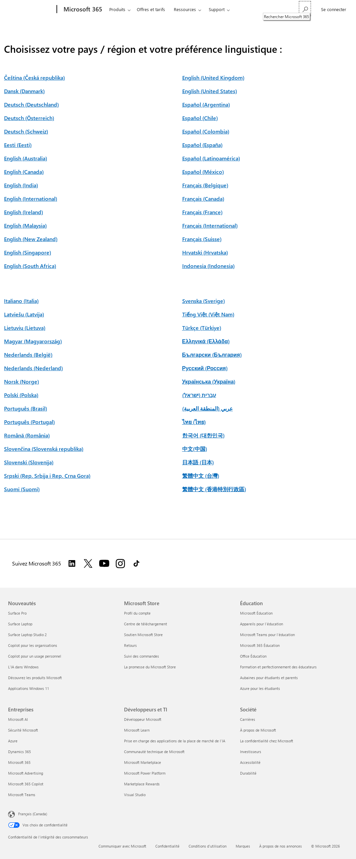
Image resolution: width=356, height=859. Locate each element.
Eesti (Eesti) (18, 144)
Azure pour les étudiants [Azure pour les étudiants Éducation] (260, 688)
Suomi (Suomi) (22, 489)
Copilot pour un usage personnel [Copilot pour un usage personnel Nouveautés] (34, 656)
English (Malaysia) (25, 225)
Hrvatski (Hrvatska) (205, 252)
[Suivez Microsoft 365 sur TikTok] (136, 563)
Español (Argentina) (206, 104)
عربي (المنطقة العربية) (207, 408)
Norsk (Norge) (21, 381)
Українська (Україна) (209, 381)
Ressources (185, 9)
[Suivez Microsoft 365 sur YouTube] (104, 563)
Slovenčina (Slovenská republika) (43, 448)
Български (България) (212, 354)
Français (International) (210, 225)
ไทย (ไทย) (194, 421)
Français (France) (202, 212)
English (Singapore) (27, 252)
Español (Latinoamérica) (211, 158)
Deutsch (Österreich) (29, 117)
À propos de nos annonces (280, 846)
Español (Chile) (200, 117)
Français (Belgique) (205, 185)
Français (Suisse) (202, 238)
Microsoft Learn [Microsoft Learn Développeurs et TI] (137, 730)
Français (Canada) (203, 198)
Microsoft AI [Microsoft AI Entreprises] (18, 719)
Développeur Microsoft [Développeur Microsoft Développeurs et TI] (142, 719)
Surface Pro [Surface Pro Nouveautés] (17, 613)
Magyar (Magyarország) (33, 341)
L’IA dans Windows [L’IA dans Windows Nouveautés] (23, 666)
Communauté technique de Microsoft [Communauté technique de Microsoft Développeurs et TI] (154, 751)
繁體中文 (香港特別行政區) (214, 489)
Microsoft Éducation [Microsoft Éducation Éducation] (256, 613)
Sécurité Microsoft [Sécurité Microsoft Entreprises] (23, 730)
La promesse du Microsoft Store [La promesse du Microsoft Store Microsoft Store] (150, 666)
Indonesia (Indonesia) (208, 265)
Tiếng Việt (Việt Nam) (208, 314)
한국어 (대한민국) (203, 435)
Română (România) (27, 435)
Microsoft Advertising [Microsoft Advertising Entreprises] (25, 773)
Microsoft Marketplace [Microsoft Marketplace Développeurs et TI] (142, 762)
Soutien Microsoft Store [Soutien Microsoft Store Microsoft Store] (143, 634)
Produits (117, 9)
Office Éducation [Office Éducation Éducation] (253, 656)
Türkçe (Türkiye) (201, 327)
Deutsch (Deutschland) (31, 104)
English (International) (30, 198)
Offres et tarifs (151, 9)
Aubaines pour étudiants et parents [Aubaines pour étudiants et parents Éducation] (269, 677)
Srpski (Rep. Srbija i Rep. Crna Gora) (47, 475)
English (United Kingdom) (213, 77)
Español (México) (203, 171)
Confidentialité (167, 846)
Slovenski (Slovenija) (28, 462)
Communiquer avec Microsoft (122, 846)
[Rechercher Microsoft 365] (305, 8)
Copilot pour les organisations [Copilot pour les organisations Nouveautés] (32, 645)
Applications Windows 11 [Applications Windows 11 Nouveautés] (28, 688)
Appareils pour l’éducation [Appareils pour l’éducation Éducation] (261, 623)
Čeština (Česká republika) (34, 77)
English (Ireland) (23, 212)
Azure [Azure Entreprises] (12, 740)
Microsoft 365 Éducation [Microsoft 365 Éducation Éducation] (260, 645)
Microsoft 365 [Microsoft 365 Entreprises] (19, 762)
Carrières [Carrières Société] (247, 719)
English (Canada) (24, 171)
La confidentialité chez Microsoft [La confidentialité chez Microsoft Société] (266, 740)
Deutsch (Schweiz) (26, 131)
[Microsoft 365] (82, 9)
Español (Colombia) (205, 131)
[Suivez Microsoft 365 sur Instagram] (120, 563)
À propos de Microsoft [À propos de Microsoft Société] (258, 730)
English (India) (21, 185)
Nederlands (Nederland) (33, 368)
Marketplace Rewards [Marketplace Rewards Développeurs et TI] (142, 783)
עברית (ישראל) (199, 394)
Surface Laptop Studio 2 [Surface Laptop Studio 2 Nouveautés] (27, 634)
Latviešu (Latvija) (24, 314)
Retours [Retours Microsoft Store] (130, 645)
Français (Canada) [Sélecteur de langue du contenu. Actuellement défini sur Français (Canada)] (32, 813)
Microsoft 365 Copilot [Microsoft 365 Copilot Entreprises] (25, 783)
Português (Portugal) (29, 421)
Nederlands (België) (28, 354)
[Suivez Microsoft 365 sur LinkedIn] (72, 563)
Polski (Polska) (21, 394)
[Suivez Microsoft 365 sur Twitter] (88, 563)
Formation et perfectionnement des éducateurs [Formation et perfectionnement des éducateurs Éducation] (278, 666)
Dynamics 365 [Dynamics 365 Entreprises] (19, 751)
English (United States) (209, 90)
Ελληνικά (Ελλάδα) (206, 341)
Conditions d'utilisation (208, 846)
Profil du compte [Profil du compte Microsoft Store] (137, 613)
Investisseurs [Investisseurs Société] (250, 751)
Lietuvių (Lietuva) (24, 327)
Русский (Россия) (205, 368)
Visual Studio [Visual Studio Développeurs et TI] (135, 794)
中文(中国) (194, 448)
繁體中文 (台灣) (200, 475)
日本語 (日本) (198, 462)
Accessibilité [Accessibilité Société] (250, 762)
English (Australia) (25, 158)
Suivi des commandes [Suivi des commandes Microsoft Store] (141, 656)
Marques (243, 846)
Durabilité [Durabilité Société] (248, 773)
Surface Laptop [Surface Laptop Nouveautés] (20, 623)
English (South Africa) (30, 265)
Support (217, 9)
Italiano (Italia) (21, 300)
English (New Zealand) (30, 238)
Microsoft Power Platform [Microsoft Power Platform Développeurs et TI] (144, 773)
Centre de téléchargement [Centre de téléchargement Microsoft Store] (145, 623)
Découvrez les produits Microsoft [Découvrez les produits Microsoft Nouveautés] (35, 677)
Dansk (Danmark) (24, 90)
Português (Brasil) (25, 408)
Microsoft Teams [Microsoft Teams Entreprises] (21, 794)
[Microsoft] (31, 9)
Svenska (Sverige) (203, 300)
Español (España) (202, 144)
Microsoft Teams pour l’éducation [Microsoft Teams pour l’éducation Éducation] (267, 634)
